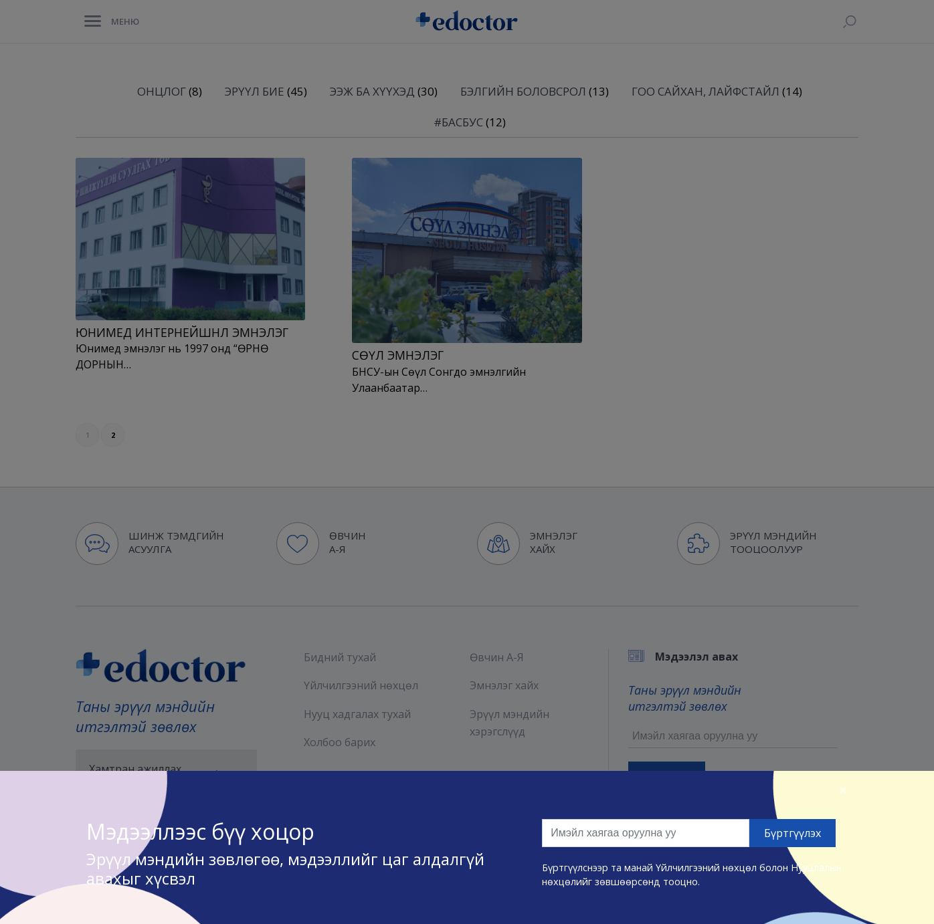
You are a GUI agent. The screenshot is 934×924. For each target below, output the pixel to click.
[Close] (843, 789)
